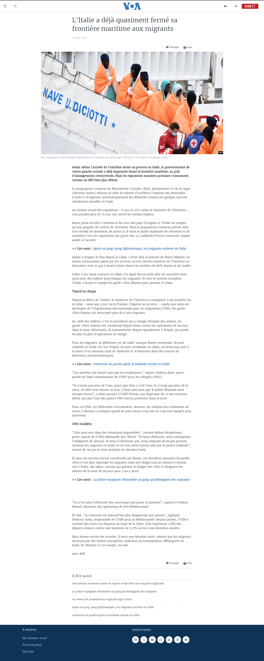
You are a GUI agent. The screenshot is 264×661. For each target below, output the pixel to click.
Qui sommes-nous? (34, 638)
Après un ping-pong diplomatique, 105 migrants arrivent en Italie (139, 248)
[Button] (172, 47)
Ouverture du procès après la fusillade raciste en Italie (131, 364)
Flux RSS (28, 652)
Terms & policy (32, 645)
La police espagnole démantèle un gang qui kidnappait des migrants (141, 479)
